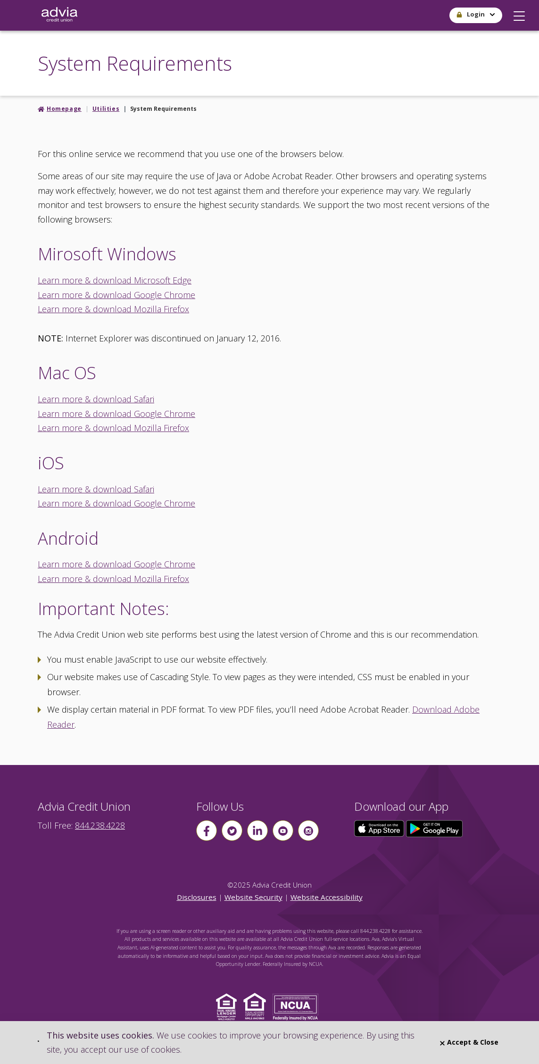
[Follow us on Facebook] (206, 830)
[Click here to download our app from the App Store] (380, 828)
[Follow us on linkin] (257, 830)
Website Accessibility (326, 897)
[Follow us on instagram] (308, 830)
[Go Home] (59, 15)
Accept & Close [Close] (469, 1042)
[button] (519, 13)
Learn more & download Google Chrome (116, 294)
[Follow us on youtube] (283, 830)
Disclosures (196, 897)
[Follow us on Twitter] (232, 830)
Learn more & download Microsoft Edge (114, 280)
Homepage (64, 109)
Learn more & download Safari (96, 399)
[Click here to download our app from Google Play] (434, 828)
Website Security (253, 897)
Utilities (105, 109)
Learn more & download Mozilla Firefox (113, 309)
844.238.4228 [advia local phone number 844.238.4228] (100, 825)
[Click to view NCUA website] (298, 1005)
